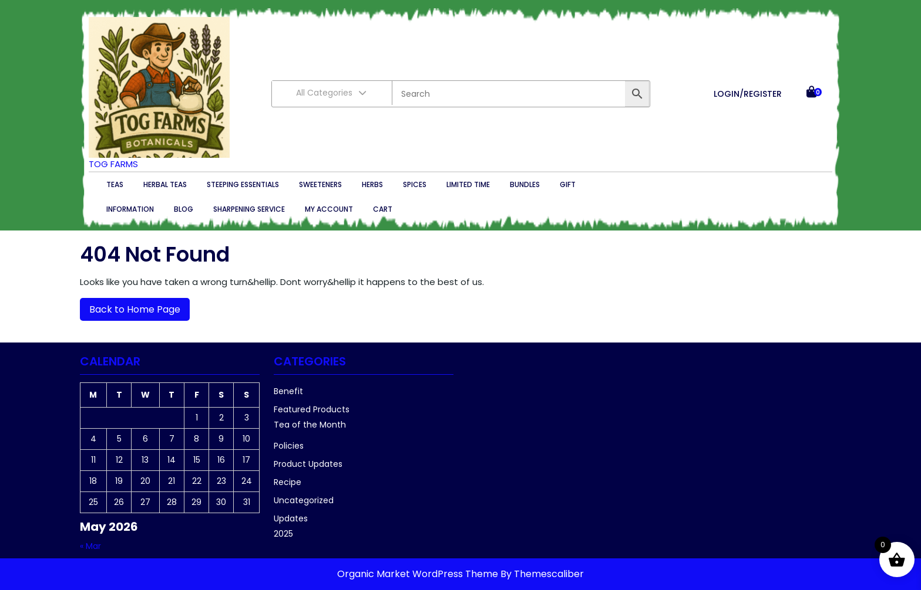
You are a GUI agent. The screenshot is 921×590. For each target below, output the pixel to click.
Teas (114, 184)
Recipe (287, 482)
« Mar (90, 546)
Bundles (525, 184)
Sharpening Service (249, 209)
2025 (283, 534)
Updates (291, 518)
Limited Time (468, 184)
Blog (183, 209)
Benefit (288, 391)
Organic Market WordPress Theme (418, 574)
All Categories (332, 93)
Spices (414, 184)
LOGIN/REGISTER (748, 94)
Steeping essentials (243, 184)
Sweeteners (320, 184)
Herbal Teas (165, 184)
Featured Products (311, 409)
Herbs (372, 184)
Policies (289, 446)
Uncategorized (304, 500)
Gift (568, 184)
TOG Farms (113, 164)
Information (130, 209)
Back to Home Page (130, 307)
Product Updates (308, 464)
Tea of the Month (310, 424)
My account (329, 209)
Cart (382, 209)
